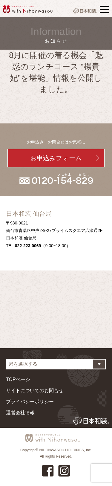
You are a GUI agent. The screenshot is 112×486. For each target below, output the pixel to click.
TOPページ (18, 379)
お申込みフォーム (56, 158)
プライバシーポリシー (30, 401)
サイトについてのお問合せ (34, 390)
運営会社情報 (20, 412)
